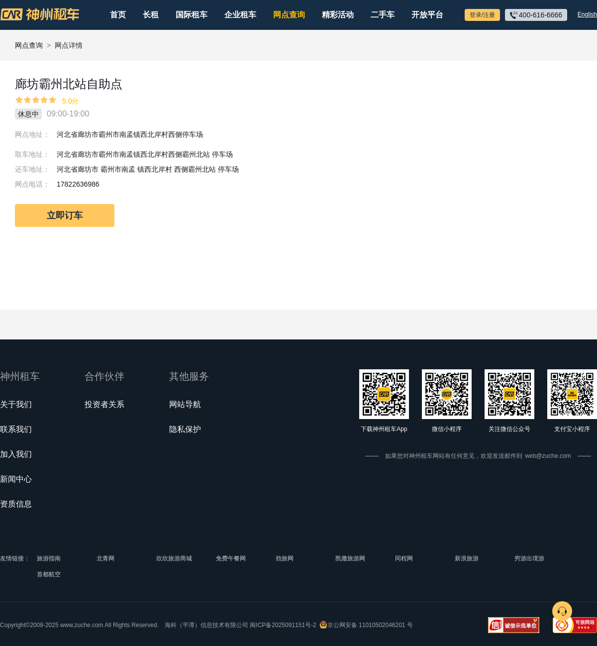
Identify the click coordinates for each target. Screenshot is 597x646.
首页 (118, 14)
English (587, 14)
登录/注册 (482, 14)
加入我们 (16, 454)
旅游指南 (49, 558)
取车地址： (32, 154)
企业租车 (240, 14)
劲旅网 (285, 558)
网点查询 (289, 14)
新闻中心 (16, 479)
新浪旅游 (467, 558)
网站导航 (185, 404)
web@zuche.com (548, 455)
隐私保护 (185, 429)
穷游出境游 (529, 558)
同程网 (404, 558)
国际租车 (191, 14)
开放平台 (427, 14)
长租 (151, 14)
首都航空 (49, 574)
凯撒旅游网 (350, 558)
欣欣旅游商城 (174, 558)
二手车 (383, 14)
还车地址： (32, 169)
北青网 (105, 558)
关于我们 (16, 404)
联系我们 (16, 429)
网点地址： (32, 134)
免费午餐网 (231, 558)
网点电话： (32, 184)
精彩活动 (338, 14)
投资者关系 (104, 404)
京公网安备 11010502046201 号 (370, 625)
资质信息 (16, 504)
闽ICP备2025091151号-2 (283, 625)
